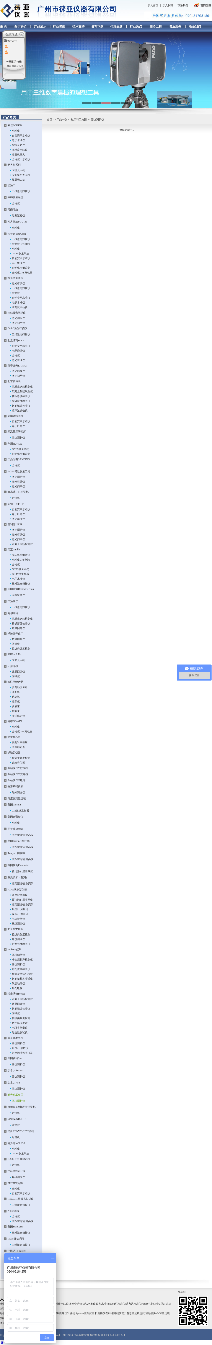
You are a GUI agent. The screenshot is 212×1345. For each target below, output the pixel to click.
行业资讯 (59, 26)
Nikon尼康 (13, 1210)
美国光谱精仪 (15, 816)
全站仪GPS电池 (21, 243)
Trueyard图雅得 (16, 853)
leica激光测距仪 (17, 312)
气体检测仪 (18, 918)
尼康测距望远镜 (17, 798)
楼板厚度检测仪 (21, 396)
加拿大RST (14, 1082)
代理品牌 (116, 26)
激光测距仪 (18, 318)
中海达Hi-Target (16, 1250)
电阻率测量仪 (20, 1027)
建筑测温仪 (18, 939)
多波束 (16, 706)
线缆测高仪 (18, 923)
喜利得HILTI (15, 524)
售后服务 (175, 26)
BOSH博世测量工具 (19, 471)
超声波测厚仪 (20, 895)
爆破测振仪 (18, 1177)
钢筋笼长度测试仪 (22, 978)
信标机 (16, 696)
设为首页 (153, 5)
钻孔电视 (17, 988)
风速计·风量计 (20, 909)
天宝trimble (14, 549)
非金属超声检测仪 (22, 959)
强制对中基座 (20, 742)
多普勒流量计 (20, 687)
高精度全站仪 (20, 149)
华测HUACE (15, 443)
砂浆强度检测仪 (21, 944)
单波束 (16, 711)
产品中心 (62, 119)
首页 (49, 119)
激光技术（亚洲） (18, 877)
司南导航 (13, 209)
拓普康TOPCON (17, 233)
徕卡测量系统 (15, 278)
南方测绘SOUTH (17, 221)
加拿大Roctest (15, 1070)
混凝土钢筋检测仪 (22, 386)
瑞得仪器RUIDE (17, 1119)
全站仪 (16, 130)
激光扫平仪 (18, 322)
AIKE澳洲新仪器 (17, 889)
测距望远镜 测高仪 (22, 834)
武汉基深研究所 (17, 431)
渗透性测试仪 (20, 1032)
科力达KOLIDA (16, 1143)
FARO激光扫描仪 (17, 328)
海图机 (16, 692)
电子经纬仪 (18, 350)
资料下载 (97, 26)
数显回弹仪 (18, 628)
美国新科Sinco (16, 1058)
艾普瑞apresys (15, 828)
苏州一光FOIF (16, 504)
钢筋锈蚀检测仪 (21, 405)
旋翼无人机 (18, 179)
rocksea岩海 (14, 949)
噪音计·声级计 (20, 914)
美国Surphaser (15, 1226)
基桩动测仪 (18, 954)
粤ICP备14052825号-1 (113, 1335)
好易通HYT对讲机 (18, 491)
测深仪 (16, 701)
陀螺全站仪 (18, 145)
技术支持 (78, 26)
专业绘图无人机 (21, 175)
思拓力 (11, 185)
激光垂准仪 (18, 360)
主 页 (3, 26)
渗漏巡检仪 (18, 215)
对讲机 (16, 497)
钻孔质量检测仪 (21, 969)
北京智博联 (14, 381)
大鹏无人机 (14, 654)
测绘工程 (156, 26)
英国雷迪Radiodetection (21, 589)
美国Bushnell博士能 (19, 841)
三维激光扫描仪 (21, 191)
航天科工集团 (79, 119)
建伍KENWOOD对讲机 (21, 1131)
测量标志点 (14, 736)
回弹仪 (16, 643)
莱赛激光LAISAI (17, 365)
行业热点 (136, 26)
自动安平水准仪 (21, 135)
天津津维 (13, 666)
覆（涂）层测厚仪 (22, 871)
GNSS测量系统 (20, 253)
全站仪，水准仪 (21, 159)
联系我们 (183, 5)
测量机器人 (18, 154)
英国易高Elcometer (18, 865)
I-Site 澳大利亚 (16, 1238)
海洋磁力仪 (18, 715)
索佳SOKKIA (15, 125)
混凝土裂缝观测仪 (22, 391)
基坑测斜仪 (18, 437)
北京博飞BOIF (16, 340)
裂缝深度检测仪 (21, 401)
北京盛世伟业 (15, 929)
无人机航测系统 (21, 554)
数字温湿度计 (20, 1022)
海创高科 (13, 613)
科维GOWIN (15, 721)
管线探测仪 (18, 595)
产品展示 (40, 26)
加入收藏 (168, 5)
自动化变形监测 (21, 267)
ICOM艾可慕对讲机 (19, 1158)
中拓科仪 (13, 601)
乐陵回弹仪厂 (15, 633)
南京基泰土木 (15, 1037)
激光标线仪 (18, 283)
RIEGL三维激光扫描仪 (20, 1198)
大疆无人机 (18, 170)
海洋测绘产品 (15, 681)
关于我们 (20, 26)
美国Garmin (14, 804)
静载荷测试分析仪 (22, 973)
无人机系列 (14, 164)
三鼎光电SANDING (19, 459)
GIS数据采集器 (20, 574)
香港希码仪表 (15, 786)
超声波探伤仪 (20, 410)
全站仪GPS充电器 (22, 272)
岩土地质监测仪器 (22, 1052)
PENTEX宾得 (15, 1183)
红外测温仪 (18, 792)
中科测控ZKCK (16, 1171)
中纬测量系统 (15, 197)
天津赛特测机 (15, 415)
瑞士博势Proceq (16, 993)
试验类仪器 (14, 752)
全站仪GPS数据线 (18, 768)
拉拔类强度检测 (21, 648)
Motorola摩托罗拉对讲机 (22, 1106)
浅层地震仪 (18, 983)
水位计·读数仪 (20, 1048)
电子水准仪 (18, 140)
